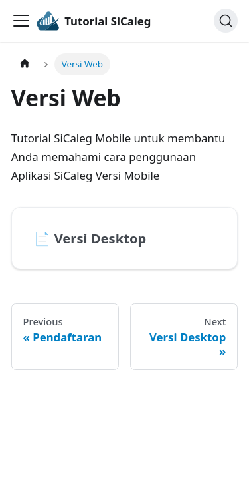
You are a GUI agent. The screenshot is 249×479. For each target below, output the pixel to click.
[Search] (226, 21)
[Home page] (24, 64)
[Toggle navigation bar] (21, 21)
